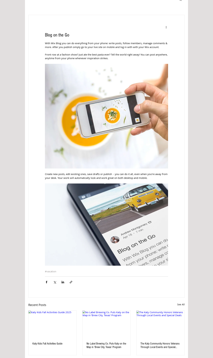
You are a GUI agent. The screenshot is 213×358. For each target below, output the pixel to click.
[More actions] (166, 27)
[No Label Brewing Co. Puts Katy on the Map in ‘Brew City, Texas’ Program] (107, 324)
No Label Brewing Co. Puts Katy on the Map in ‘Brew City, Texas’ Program (106, 345)
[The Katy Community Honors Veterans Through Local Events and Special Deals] (160, 324)
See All (181, 304)
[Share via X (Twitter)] (54, 282)
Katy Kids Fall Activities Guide (47, 343)
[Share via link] (71, 282)
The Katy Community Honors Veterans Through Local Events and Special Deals (160, 345)
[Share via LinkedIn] (62, 282)
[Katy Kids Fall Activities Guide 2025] (52, 324)
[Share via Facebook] (46, 282)
